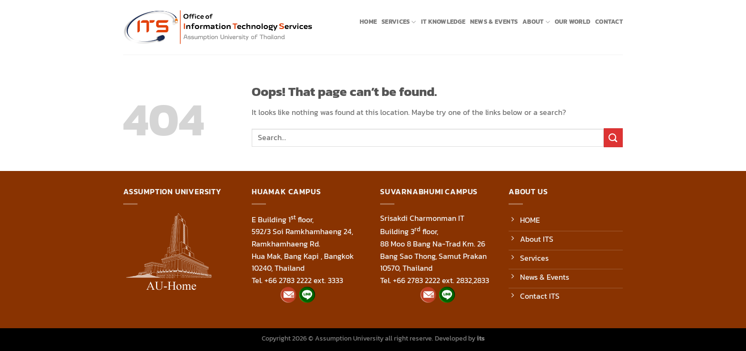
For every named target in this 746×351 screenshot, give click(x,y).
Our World (572, 21)
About (536, 22)
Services (399, 22)
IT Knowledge (443, 21)
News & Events (494, 21)
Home (368, 21)
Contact (609, 21)
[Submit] (613, 137)
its (481, 338)
